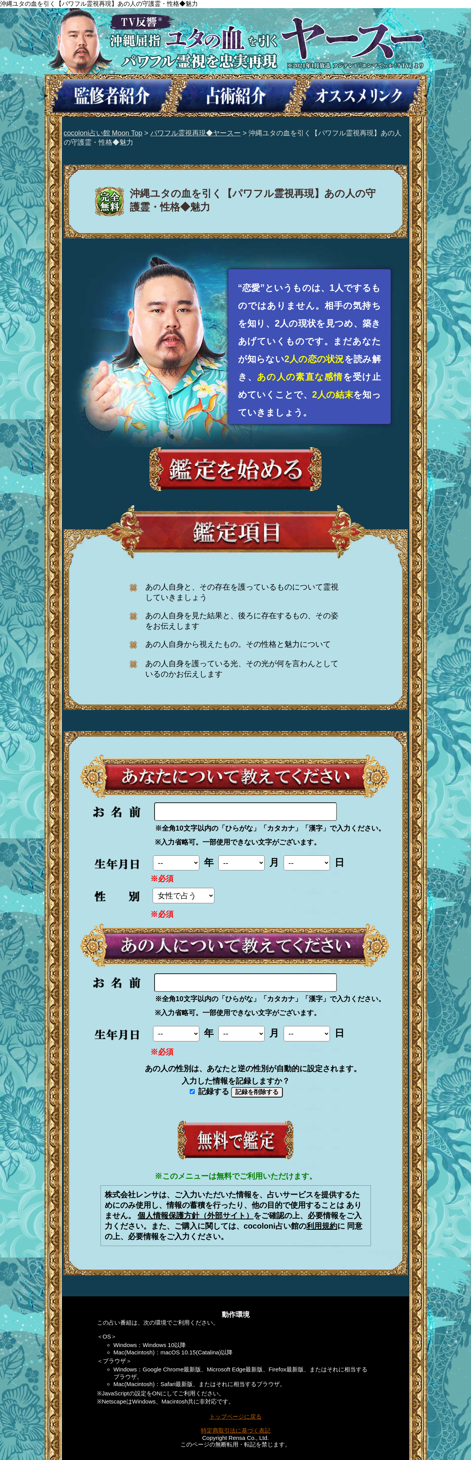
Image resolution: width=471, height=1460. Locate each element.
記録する (209, 1091)
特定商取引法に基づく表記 (235, 1430)
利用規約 (321, 1226)
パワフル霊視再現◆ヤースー (195, 133)
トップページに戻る (235, 1416)
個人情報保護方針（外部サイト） (195, 1215)
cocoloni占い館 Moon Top (103, 133)
